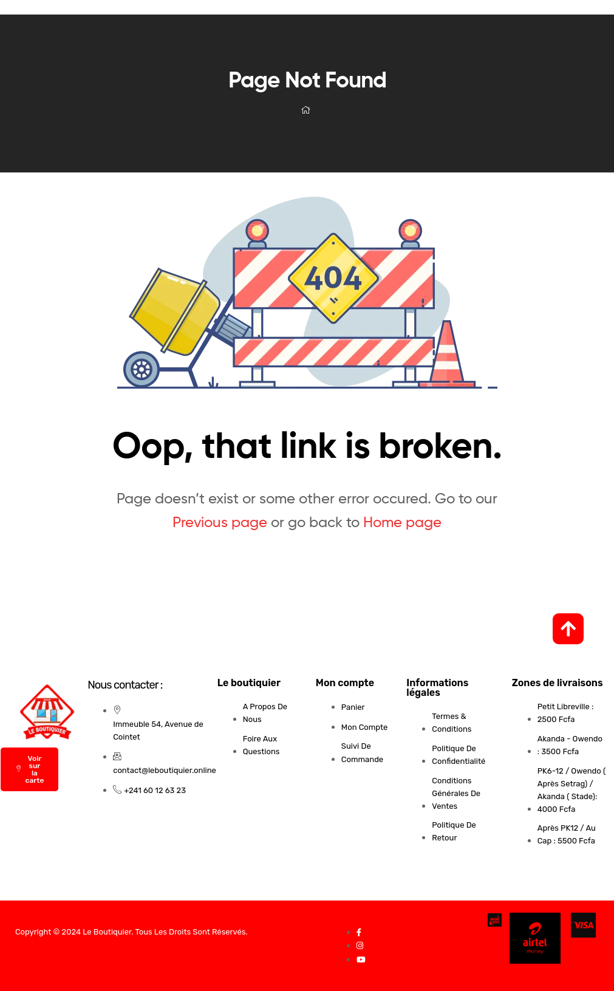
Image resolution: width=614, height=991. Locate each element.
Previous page (219, 522)
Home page (402, 522)
